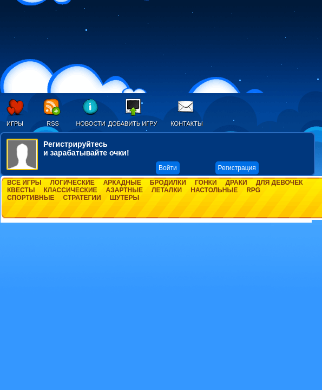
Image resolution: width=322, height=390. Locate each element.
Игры (14, 123)
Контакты (186, 123)
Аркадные (122, 182)
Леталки (167, 190)
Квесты (21, 190)
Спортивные (31, 198)
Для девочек (279, 182)
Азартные (124, 190)
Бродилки (168, 182)
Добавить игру (132, 123)
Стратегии (82, 198)
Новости (90, 123)
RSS (53, 123)
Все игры (24, 182)
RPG (253, 190)
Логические (72, 182)
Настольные (214, 190)
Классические (70, 190)
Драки (236, 182)
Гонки (206, 182)
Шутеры (125, 198)
